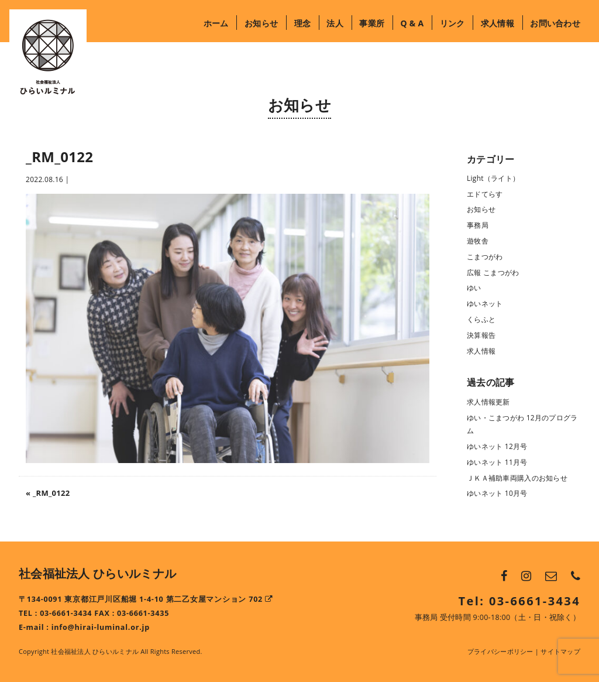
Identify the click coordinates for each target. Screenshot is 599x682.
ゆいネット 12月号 (497, 446)
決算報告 (481, 335)
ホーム (216, 23)
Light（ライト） (493, 178)
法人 (334, 23)
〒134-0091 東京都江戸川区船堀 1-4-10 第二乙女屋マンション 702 (146, 599)
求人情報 (497, 23)
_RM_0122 (51, 493)
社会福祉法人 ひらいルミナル (97, 573)
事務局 (477, 225)
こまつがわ (484, 257)
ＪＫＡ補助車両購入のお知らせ (517, 478)
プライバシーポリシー (500, 651)
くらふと (481, 319)
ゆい (474, 288)
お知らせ (261, 23)
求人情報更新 (488, 402)
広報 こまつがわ (493, 272)
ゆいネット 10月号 (497, 493)
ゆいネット (484, 304)
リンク (452, 23)
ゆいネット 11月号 (497, 462)
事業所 (371, 23)
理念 (302, 23)
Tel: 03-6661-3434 (519, 601)
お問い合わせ (555, 23)
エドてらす (484, 194)
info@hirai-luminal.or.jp (100, 627)
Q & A (412, 23)
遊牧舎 (477, 241)
